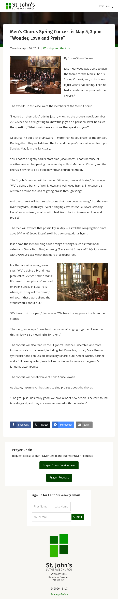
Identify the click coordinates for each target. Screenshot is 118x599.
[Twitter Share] (41, 425)
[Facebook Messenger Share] (63, 425)
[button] (106, 6)
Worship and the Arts (56, 48)
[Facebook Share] (20, 425)
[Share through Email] (84, 425)
